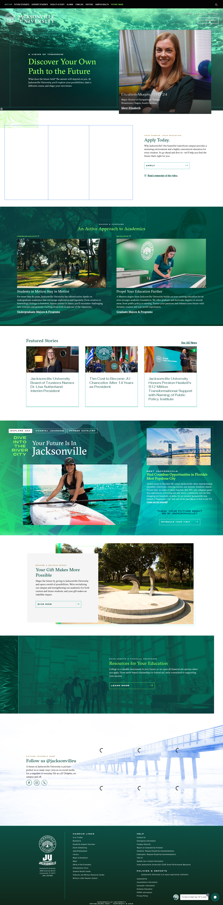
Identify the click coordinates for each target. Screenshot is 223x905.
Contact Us (141, 837)
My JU (199, 14)
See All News (189, 342)
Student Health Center (82, 871)
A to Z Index (78, 837)
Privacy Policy (142, 896)
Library (76, 854)
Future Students (21, 4)
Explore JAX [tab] (20, 431)
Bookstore (77, 841)
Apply (188, 14)
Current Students (40, 4)
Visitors (89, 4)
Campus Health (102, 4)
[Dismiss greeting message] (208, 894)
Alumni (70, 4)
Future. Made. (117, 4)
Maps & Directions (80, 858)
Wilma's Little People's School (85, 878)
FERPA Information (144, 892)
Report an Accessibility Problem (150, 847)
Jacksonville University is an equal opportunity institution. (165, 874)
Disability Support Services (84, 844)
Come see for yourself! (157, 502)
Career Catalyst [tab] (82, 431)
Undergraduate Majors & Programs (38, 311)
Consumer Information (146, 885)
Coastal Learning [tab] (50, 431)
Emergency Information (146, 841)
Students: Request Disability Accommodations (155, 851)
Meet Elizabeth (131, 108)
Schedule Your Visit (179, 522)
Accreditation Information (147, 882)
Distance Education (144, 889)
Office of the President (82, 864)
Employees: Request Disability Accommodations (156, 854)
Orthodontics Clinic (80, 868)
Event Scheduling (80, 847)
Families (79, 4)
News (75, 861)
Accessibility (142, 879)
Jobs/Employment (80, 851)
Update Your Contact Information (150, 861)
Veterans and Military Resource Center (89, 875)
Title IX (140, 858)
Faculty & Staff (57, 4)
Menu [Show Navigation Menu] (208, 20)
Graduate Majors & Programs (134, 311)
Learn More (132, 685)
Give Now (212, 14)
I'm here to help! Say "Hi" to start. (194, 897)
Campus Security (143, 844)
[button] (216, 5)
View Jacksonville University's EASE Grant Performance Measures (164, 864)
